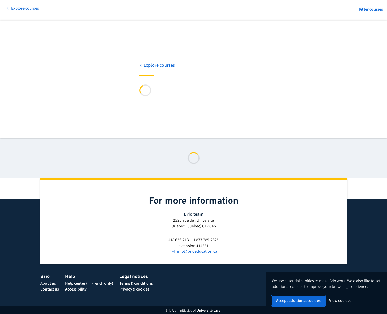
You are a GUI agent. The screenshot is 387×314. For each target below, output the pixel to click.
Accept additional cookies (298, 301)
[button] (136, 283)
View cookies (340, 301)
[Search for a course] (108, 10)
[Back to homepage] (20, 10)
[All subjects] (57, 10)
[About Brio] (48, 283)
